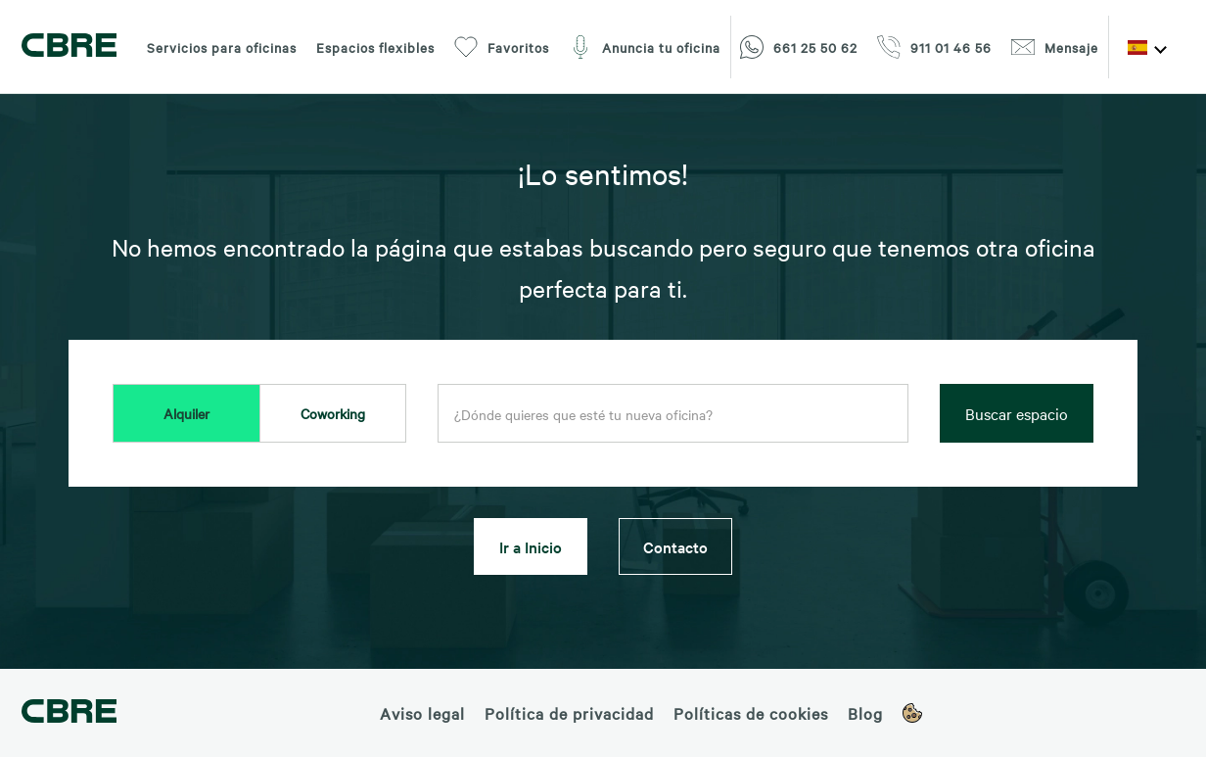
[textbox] (673, 414)
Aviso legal (422, 713)
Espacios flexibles (375, 47)
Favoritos (501, 47)
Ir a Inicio (530, 546)
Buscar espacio (1016, 413)
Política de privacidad (569, 713)
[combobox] (673, 414)
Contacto (675, 546)
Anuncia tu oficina (644, 47)
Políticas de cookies (750, 713)
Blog (865, 713)
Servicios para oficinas (222, 47)
